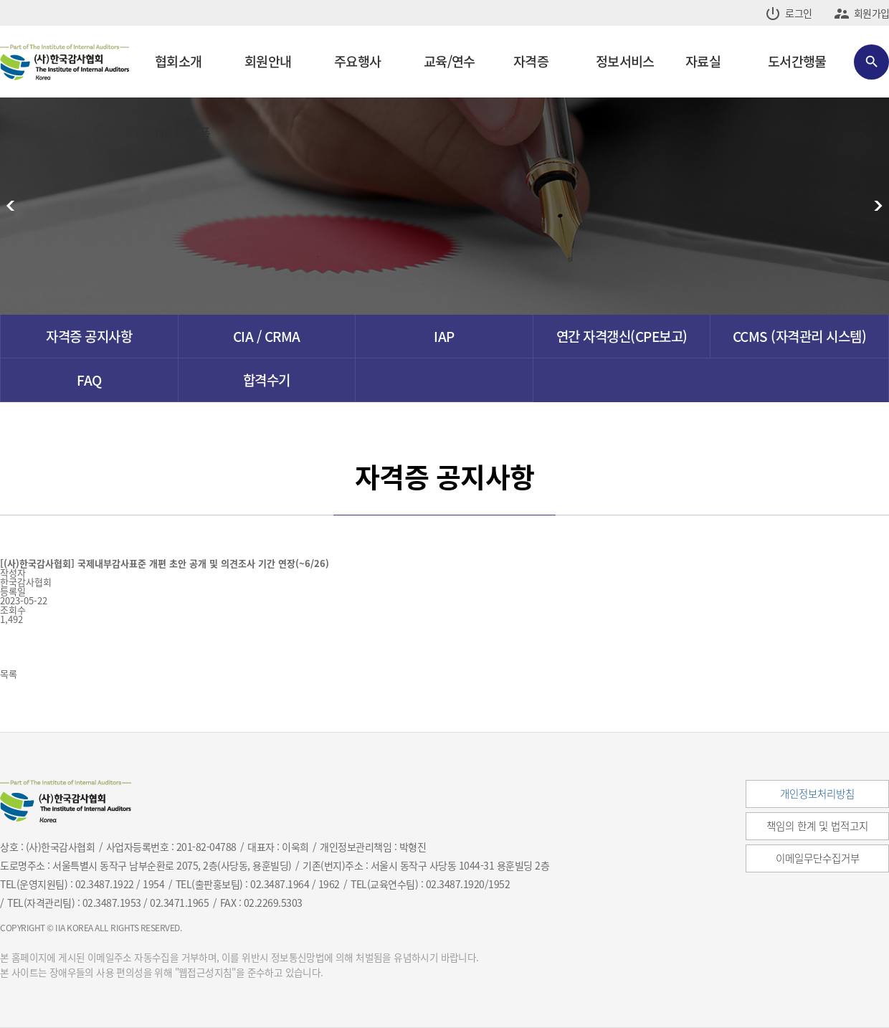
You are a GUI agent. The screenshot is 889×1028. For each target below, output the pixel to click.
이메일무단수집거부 (818, 858)
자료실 (703, 61)
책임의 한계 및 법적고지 (817, 826)
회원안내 (267, 61)
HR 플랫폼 (183, 133)
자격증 (530, 61)
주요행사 (357, 61)
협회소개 (178, 61)
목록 (8, 673)
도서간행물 (797, 61)
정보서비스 (625, 61)
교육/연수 (449, 61)
